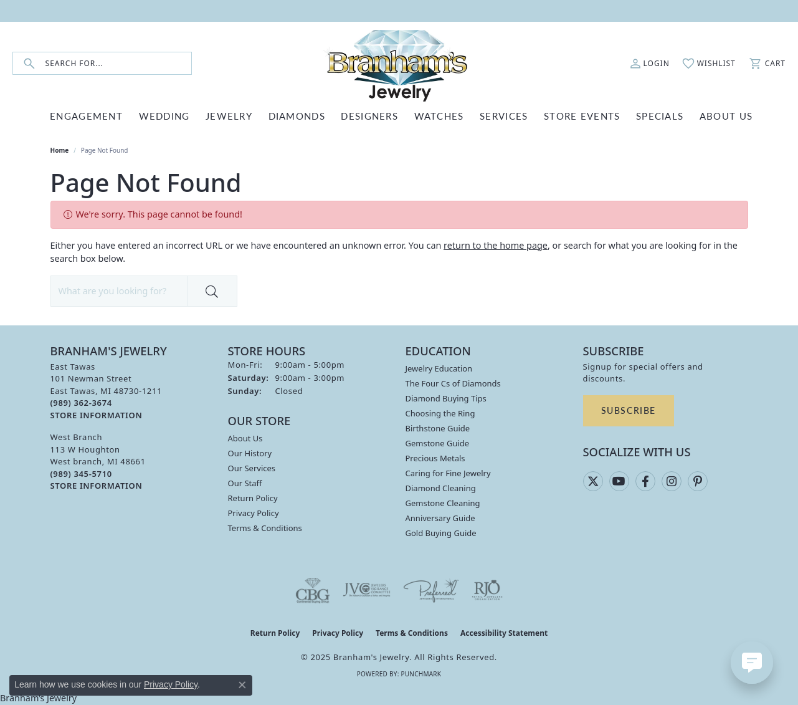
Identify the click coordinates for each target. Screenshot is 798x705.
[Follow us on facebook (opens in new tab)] (645, 481)
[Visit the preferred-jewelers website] (431, 590)
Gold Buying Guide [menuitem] (441, 533)
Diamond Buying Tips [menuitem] (446, 398)
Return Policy (253, 498)
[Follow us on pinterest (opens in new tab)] (698, 481)
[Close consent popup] (242, 685)
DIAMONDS (296, 115)
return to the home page (496, 245)
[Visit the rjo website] (487, 590)
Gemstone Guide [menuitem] (438, 443)
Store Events (582, 115)
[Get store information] (96, 415)
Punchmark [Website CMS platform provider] (421, 673)
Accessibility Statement (504, 633)
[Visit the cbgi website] (312, 590)
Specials (659, 115)
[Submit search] (29, 63)
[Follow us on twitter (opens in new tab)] (593, 481)
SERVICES (504, 115)
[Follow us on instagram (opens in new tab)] (672, 481)
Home (59, 150)
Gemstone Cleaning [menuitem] (443, 503)
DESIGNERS (369, 115)
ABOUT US (726, 115)
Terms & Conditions (265, 528)
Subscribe (628, 410)
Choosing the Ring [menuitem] (440, 413)
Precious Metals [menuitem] (435, 458)
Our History (250, 453)
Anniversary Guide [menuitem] (440, 518)
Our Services (252, 468)
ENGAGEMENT (86, 115)
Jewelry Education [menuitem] (439, 368)
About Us (245, 438)
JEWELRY (229, 115)
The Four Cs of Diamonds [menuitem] (453, 383)
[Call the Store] (81, 402)
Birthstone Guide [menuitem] (438, 428)
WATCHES (439, 115)
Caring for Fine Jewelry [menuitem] (448, 473)
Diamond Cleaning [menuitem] (441, 488)
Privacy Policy (253, 513)
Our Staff (245, 483)
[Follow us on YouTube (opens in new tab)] (619, 481)
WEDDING (164, 115)
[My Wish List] (709, 63)
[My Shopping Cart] (767, 63)
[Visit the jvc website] (367, 590)
